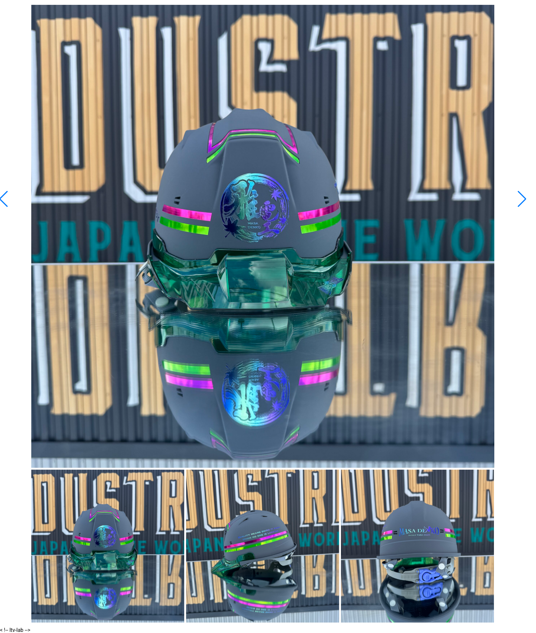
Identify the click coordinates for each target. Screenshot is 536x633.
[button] (522, 199)
